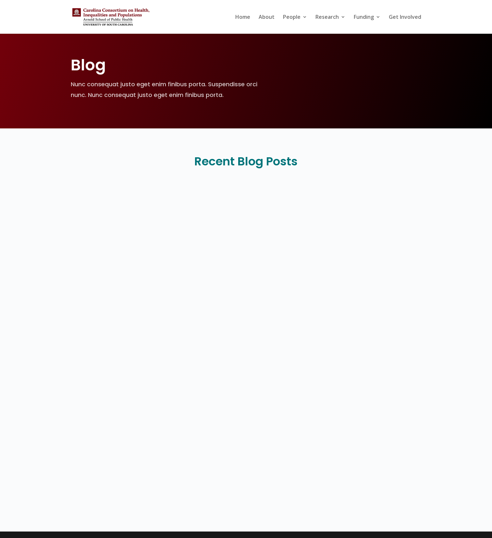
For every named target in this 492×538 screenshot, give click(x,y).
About (267, 17)
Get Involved (405, 17)
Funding (364, 17)
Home (242, 17)
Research (327, 17)
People (292, 17)
